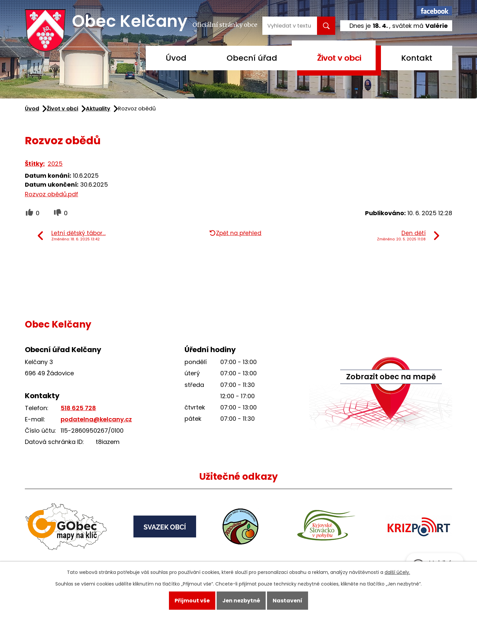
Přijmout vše (192, 600)
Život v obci (339, 57)
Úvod (176, 57)
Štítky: (35, 163)
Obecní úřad (252, 57)
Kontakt (416, 57)
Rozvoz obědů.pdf (51, 194)
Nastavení (287, 600)
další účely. (397, 572)
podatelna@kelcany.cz (96, 419)
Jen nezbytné (241, 600)
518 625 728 (78, 408)
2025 (55, 163)
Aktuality (98, 108)
